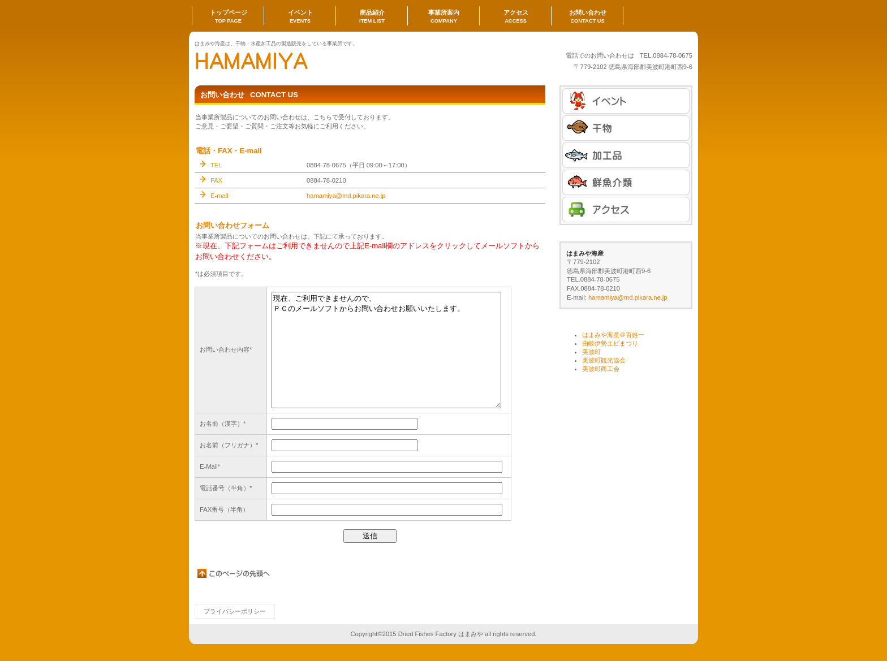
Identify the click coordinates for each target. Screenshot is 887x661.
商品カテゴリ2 (626, 155)
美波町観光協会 (604, 360)
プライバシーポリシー (235, 611)
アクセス (626, 209)
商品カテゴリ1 (626, 128)
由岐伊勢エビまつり (610, 343)
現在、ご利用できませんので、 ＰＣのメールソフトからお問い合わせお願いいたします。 (386, 350)
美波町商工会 (600, 368)
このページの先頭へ (234, 573)
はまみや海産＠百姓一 (613, 334)
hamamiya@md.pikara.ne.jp (346, 195)
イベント (626, 101)
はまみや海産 (308, 60)
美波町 (591, 351)
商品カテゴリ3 (626, 182)
